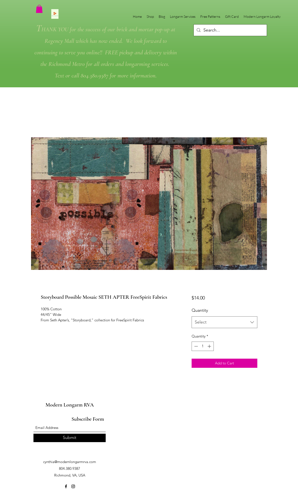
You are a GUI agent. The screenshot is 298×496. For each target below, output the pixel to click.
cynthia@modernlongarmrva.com (69, 461)
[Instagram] (73, 486)
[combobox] (224, 322)
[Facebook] (66, 486)
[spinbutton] (203, 346)
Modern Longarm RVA (69, 405)
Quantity (200, 310)
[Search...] (230, 30)
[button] (39, 9)
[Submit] (69, 438)
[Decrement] (195, 346)
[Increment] (210, 346)
